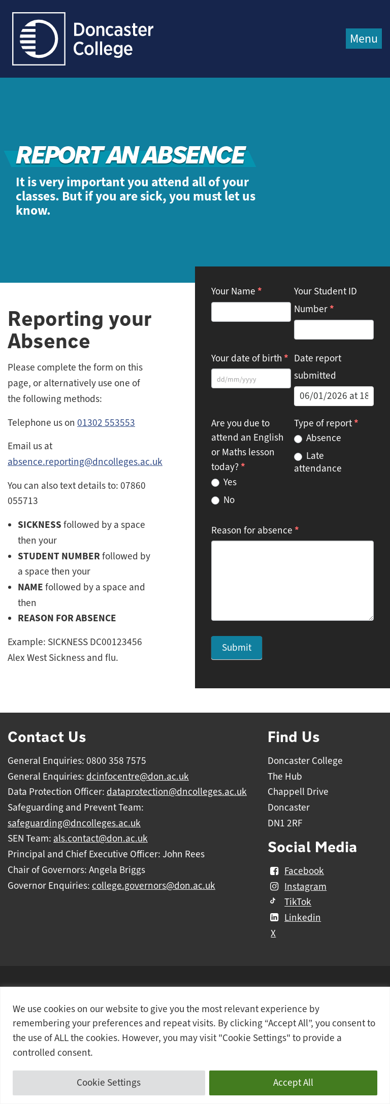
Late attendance (318, 462)
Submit (236, 648)
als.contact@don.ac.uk (100, 838)
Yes (224, 482)
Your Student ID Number (325, 300)
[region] (195, 1045)
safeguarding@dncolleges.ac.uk (74, 823)
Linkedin (294, 918)
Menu (364, 38)
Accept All (293, 1083)
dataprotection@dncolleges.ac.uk (177, 792)
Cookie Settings (109, 1083)
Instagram (297, 887)
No (223, 500)
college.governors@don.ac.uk (153, 886)
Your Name (236, 291)
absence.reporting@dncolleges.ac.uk (85, 462)
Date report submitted (317, 367)
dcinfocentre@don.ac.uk (137, 777)
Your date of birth (249, 358)
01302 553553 (106, 423)
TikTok (289, 902)
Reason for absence (255, 530)
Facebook (296, 871)
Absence (317, 438)
